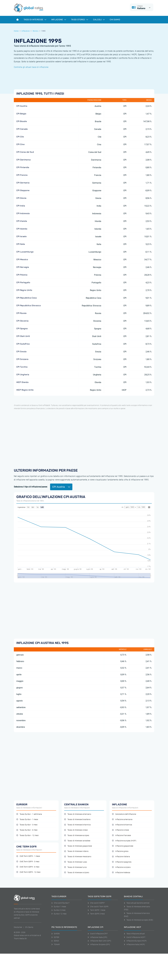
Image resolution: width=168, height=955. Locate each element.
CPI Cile (20, 136)
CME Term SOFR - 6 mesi (27, 867)
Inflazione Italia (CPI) (97, 937)
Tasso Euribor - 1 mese (27, 819)
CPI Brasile (21, 121)
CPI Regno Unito (24, 290)
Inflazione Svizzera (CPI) (99, 944)
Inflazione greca (120, 851)
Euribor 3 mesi (58, 910)
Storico (35, 31)
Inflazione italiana (121, 856)
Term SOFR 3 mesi (96, 914)
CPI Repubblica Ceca (26, 298)
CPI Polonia (21, 275)
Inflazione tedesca (121, 872)
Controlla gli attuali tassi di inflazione (31, 67)
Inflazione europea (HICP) (124, 841)
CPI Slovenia (22, 321)
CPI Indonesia (23, 213)
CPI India (20, 206)
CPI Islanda (21, 229)
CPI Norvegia (22, 267)
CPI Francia (22, 175)
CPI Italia (20, 244)
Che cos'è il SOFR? (96, 903)
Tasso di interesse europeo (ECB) (138, 920)
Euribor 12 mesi (59, 914)
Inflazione (58, 19)
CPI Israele (21, 236)
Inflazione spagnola (121, 862)
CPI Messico (22, 259)
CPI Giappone (23, 190)
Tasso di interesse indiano (76, 851)
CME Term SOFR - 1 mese (28, 856)
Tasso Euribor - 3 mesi (27, 825)
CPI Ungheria (22, 374)
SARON (55, 934)
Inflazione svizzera (121, 867)
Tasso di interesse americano (77, 814)
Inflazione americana (122, 819)
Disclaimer (18, 927)
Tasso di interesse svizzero (76, 872)
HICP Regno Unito (25, 390)
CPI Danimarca (23, 159)
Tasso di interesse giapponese (78, 846)
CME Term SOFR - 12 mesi (28, 872)
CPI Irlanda (21, 221)
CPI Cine (20, 144)
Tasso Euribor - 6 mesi (27, 830)
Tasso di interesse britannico (77, 825)
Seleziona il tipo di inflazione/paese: (31, 487)
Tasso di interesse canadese (77, 841)
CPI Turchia (22, 367)
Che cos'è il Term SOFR (98, 907)
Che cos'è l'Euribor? (60, 903)
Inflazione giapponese (122, 846)
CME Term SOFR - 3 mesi (27, 862)
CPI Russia (21, 313)
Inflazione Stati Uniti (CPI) (99, 941)
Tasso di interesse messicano (77, 856)
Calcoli (99, 19)
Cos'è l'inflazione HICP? (134, 937)
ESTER (55, 937)
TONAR (55, 944)
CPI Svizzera (22, 359)
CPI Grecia (21, 198)
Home (16, 31)
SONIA (55, 941)
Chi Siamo (115, 19)
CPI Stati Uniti (23, 336)
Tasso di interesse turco (75, 867)
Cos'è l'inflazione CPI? (98, 934)
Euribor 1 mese (58, 907)
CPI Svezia (21, 351)
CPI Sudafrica (23, 344)
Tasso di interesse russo (75, 862)
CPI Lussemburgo (25, 252)
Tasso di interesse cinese (76, 830)
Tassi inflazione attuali (134, 934)
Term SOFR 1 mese (96, 910)
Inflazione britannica (122, 825)
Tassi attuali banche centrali (136, 903)
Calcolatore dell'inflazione (124, 814)
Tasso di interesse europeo (76, 835)
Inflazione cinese (120, 830)
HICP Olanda (22, 382)
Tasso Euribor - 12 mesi (27, 835)
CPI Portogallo (23, 282)
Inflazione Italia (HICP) (134, 944)
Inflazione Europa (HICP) (135, 941)
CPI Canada (22, 129)
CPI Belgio (21, 113)
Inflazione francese (121, 835)
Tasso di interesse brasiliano (77, 819)
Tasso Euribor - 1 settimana (29, 814)
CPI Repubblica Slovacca (28, 305)
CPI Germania (23, 183)
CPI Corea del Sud (25, 152)
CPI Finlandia (22, 167)
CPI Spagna (22, 328)
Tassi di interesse (35, 19)
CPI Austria (21, 106)
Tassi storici (79, 19)
